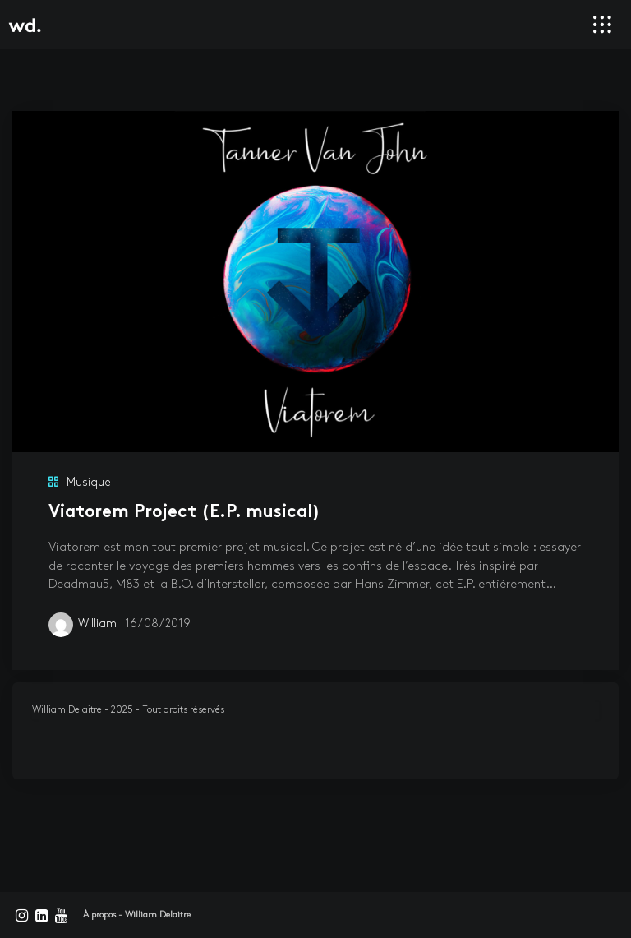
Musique (89, 482)
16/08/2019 (158, 623)
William (97, 623)
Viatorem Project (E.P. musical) (184, 513)
